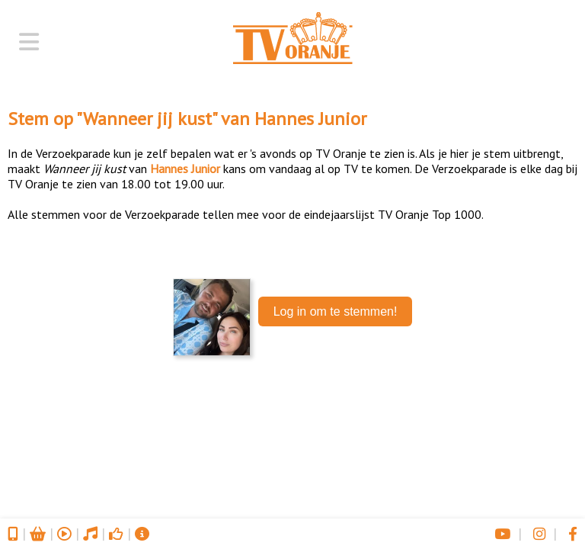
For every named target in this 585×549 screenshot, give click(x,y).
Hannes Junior (310, 118)
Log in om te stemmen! (335, 311)
